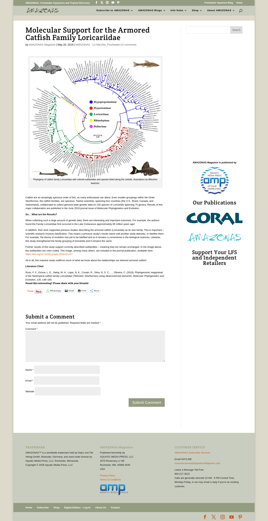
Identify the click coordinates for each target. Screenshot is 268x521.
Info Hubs (176, 10)
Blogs (150, 10)
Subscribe (43, 507)
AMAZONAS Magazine (42, 44)
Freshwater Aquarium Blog (219, 3)
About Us (100, 507)
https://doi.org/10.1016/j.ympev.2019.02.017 (49, 254)
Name (29, 369)
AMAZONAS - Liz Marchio (90, 44)
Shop (195, 10)
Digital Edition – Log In (77, 507)
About (219, 10)
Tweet (30, 291)
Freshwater (113, 44)
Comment (31, 329)
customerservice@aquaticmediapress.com (197, 463)
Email (29, 380)
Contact (115, 507)
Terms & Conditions (110, 479)
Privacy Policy (107, 475)
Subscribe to (113, 10)
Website (29, 391)
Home (239, 3)
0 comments (129, 44)
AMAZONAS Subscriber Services (192, 452)
